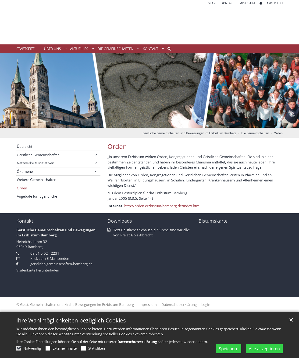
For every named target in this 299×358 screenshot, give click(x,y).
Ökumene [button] (25, 171)
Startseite (25, 48)
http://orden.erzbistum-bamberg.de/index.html (162, 205)
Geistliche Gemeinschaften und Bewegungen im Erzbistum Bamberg (189, 133)
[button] (167, 49)
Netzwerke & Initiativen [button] (35, 163)
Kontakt (24, 221)
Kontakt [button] (150, 48)
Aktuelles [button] (79, 48)
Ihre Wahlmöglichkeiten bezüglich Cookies (71, 320)
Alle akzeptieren (264, 348)
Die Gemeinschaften (255, 133)
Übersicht (24, 146)
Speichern (228, 348)
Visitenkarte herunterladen (37, 270)
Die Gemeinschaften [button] (115, 48)
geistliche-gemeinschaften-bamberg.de (61, 263)
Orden (278, 133)
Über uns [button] (52, 48)
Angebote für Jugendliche (37, 196)
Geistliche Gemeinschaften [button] (38, 154)
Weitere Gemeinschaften (36, 179)
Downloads (119, 221)
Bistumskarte (213, 221)
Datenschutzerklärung (137, 341)
